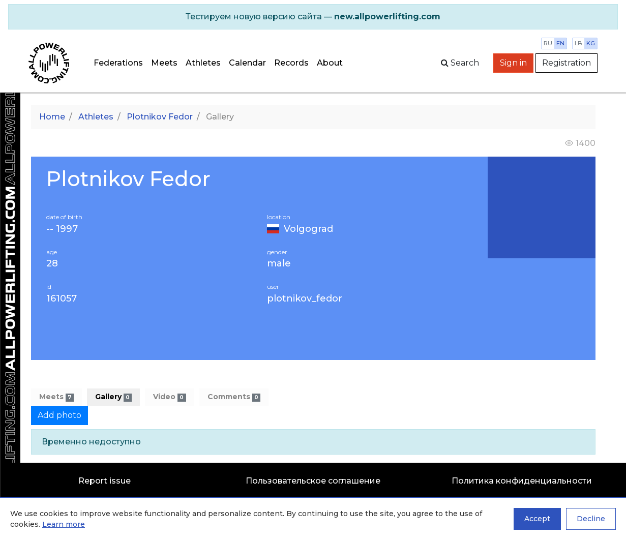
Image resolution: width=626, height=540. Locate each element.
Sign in (513, 63)
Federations (118, 63)
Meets (164, 63)
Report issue (104, 481)
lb (578, 43)
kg (590, 43)
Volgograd (308, 228)
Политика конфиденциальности (522, 481)
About (330, 63)
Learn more (63, 524)
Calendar (247, 63)
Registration (566, 63)
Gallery (113, 397)
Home (52, 117)
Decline (591, 518)
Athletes (203, 63)
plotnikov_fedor (304, 298)
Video (169, 397)
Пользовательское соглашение (313, 481)
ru (548, 43)
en (560, 43)
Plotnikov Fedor (160, 117)
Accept (537, 518)
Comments (233, 397)
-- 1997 (62, 229)
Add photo (59, 415)
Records (291, 63)
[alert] (313, 16)
